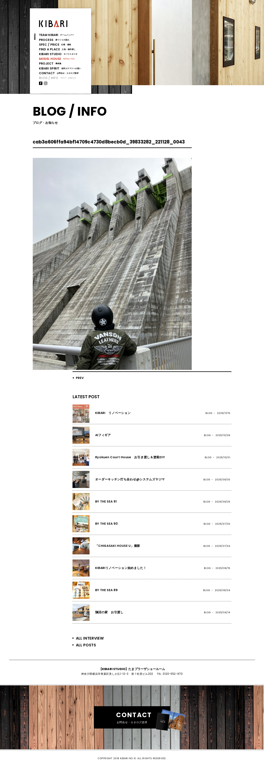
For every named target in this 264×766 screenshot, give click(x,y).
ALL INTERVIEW (90, 638)
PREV (80, 378)
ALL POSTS (86, 645)
